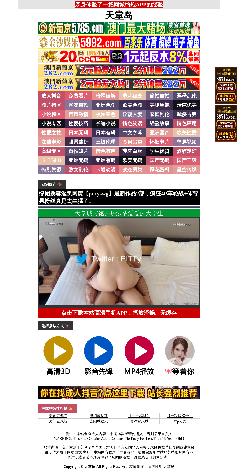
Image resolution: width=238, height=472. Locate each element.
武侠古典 (187, 114)
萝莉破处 (132, 96)
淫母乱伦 (187, 96)
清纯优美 (187, 105)
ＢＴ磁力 (51, 160)
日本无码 (78, 133)
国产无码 (159, 160)
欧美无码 (132, 160)
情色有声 (106, 151)
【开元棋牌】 (139, 416)
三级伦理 (106, 142)
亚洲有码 (106, 160)
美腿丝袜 (159, 105)
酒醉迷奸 (187, 151)
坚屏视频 (187, 142)
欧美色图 (132, 105)
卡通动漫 (106, 169)
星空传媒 (187, 169)
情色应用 (187, 123)
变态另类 (132, 169)
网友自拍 (78, 105)
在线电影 (51, 142)
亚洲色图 (106, 105)
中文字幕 (132, 133)
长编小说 (106, 123)
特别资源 (51, 169)
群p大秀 (179, 421)
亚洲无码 (78, 160)
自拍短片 (78, 151)
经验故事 (159, 123)
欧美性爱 (187, 133)
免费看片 (78, 96)
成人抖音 (51, 96)
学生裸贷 (159, 151)
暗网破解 (106, 96)
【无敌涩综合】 (180, 416)
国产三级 (187, 160)
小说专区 (51, 123)
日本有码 (106, 133)
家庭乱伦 (159, 114)
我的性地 (155, 466)
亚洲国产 (159, 133)
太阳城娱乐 (99, 421)
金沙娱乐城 (139, 421)
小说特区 (51, 114)
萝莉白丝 (132, 151)
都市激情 (78, 114)
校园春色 (106, 114)
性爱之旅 (51, 133)
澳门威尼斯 (99, 416)
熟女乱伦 (78, 169)
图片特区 (51, 105)
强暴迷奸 (78, 142)
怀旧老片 (159, 142)
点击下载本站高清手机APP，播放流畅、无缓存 (119, 313)
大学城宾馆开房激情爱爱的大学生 (119, 213)
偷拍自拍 (159, 96)
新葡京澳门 (58, 416)
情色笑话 (132, 123)
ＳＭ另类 (132, 142)
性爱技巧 (78, 123)
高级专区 (51, 151)
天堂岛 (119, 15)
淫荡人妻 (132, 114)
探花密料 (159, 169)
